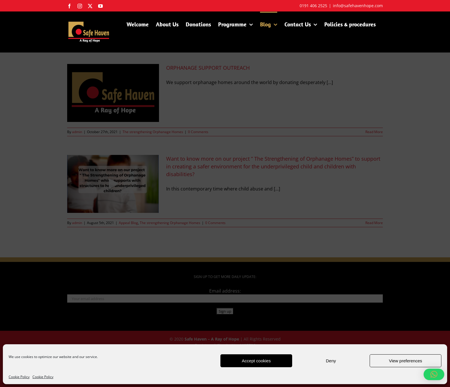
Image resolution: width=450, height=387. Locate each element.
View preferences (405, 360)
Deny (331, 360)
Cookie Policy (19, 376)
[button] (434, 374)
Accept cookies (256, 360)
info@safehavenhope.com (358, 5)
